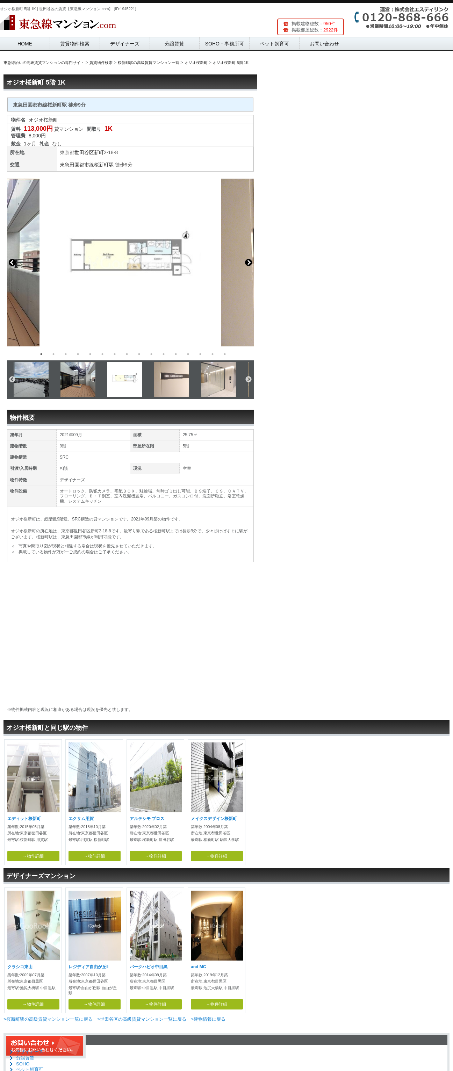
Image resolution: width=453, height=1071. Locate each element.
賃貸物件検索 (74, 43)
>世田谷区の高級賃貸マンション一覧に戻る (141, 1019)
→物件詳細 (33, 856)
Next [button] (248, 262)
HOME (24, 43)
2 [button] (53, 354)
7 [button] (114, 354)
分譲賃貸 (174, 43)
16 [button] (224, 354)
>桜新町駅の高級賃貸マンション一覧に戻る (48, 1019)
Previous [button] (12, 262)
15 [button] (212, 354)
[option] (130, 262)
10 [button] (151, 354)
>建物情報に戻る (208, 1019)
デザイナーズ (124, 43)
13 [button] (188, 354)
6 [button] (102, 354)
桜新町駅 (104, 164)
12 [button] (175, 354)
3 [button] (65, 354)
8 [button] (126, 354)
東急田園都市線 (77, 164)
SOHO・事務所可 (224, 43)
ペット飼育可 (274, 43)
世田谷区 (84, 152)
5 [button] (90, 354)
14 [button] (200, 354)
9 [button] (139, 354)
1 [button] (41, 354)
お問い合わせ (324, 43)
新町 (99, 152)
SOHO (22, 1063)
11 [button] (163, 354)
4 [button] (77, 354)
